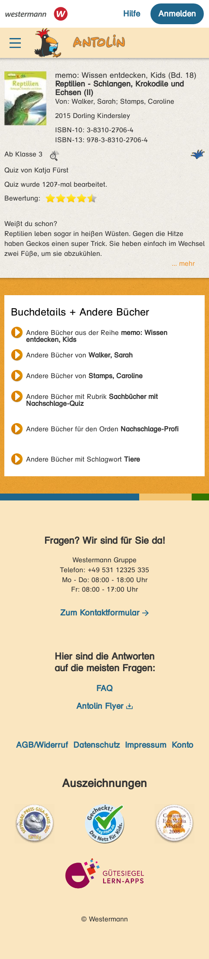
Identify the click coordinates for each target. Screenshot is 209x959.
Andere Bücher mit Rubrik (92, 397)
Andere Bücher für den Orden (102, 429)
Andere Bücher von (79, 355)
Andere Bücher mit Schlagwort (83, 459)
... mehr (183, 263)
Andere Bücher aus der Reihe (96, 333)
